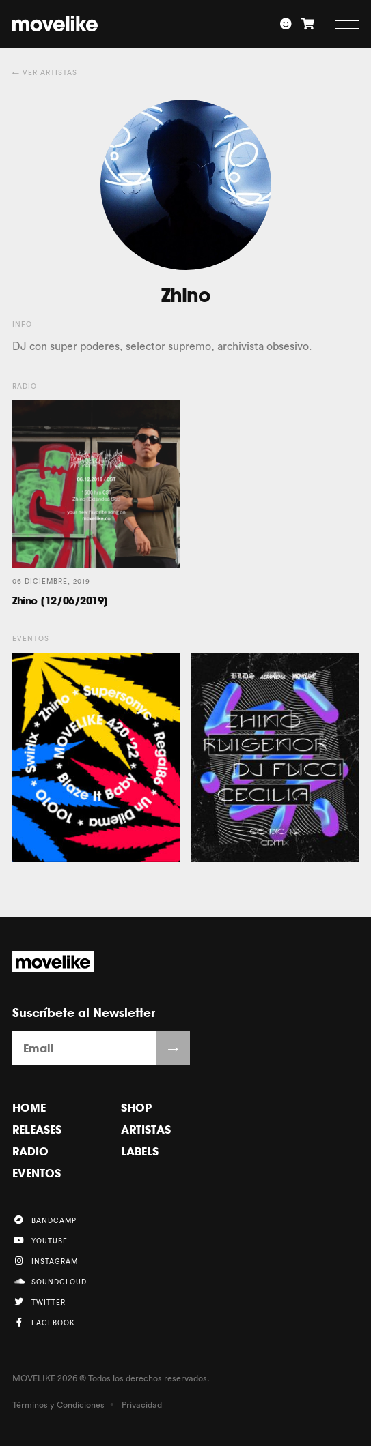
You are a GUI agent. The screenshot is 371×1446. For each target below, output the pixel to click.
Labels (140, 1151)
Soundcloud (49, 1281)
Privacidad (142, 1405)
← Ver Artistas (44, 73)
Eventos (36, 1173)
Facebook (43, 1322)
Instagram (45, 1260)
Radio (30, 1151)
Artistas (146, 1129)
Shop (136, 1107)
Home (29, 1107)
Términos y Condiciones (58, 1405)
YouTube (40, 1240)
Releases (36, 1129)
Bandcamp (44, 1219)
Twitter (39, 1301)
